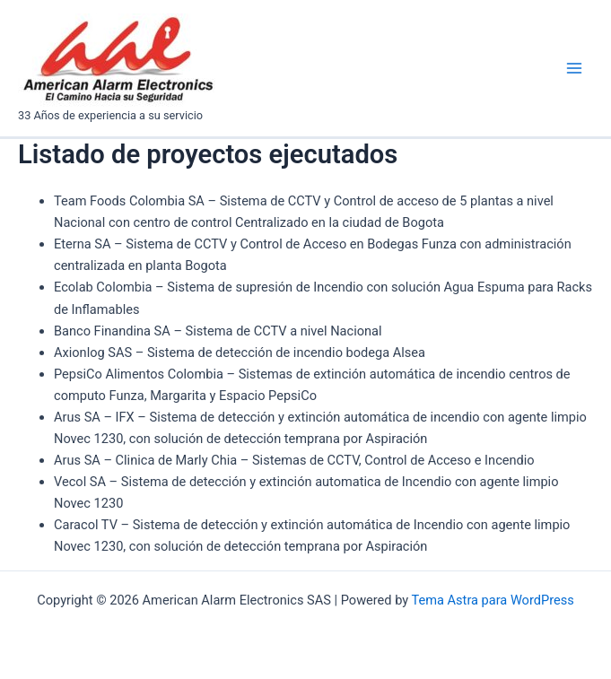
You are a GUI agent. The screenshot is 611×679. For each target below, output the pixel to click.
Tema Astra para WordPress (493, 600)
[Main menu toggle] (574, 68)
